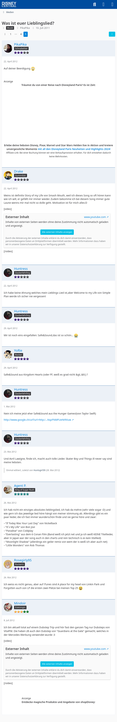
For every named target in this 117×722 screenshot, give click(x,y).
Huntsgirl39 (39, 470)
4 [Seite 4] (21, 34)
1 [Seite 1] (10, 34)
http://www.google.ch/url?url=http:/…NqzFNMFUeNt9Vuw (37, 419)
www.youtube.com (95, 217)
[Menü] (112, 4)
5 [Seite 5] (25, 34)
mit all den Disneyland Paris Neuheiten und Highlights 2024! (74, 149)
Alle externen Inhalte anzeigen (57, 232)
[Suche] (94, 4)
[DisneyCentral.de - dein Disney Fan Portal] (9, 4)
